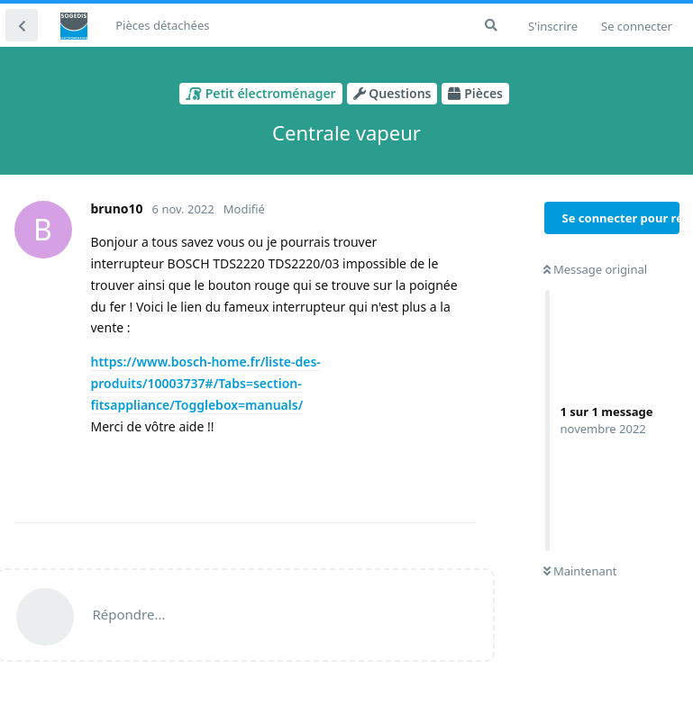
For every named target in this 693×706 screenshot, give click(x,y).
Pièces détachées (162, 25)
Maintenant (580, 571)
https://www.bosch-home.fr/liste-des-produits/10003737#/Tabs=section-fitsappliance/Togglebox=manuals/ (206, 383)
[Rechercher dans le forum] (491, 25)
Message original (595, 269)
